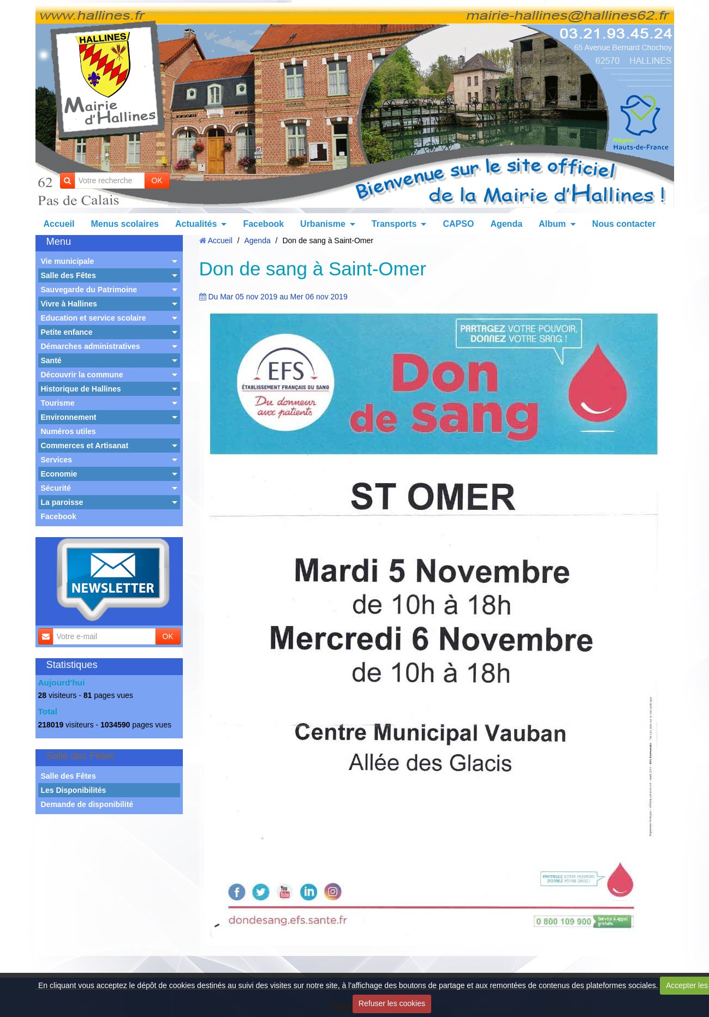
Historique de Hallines (81, 388)
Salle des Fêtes (68, 275)
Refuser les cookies (392, 1003)
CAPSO (458, 223)
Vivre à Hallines (69, 303)
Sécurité (56, 488)
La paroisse (62, 502)
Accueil (59, 223)
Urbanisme (322, 223)
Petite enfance (67, 332)
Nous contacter (624, 223)
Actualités (196, 223)
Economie (59, 474)
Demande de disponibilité (87, 804)
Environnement (69, 417)
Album (552, 223)
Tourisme (58, 403)
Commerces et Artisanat (85, 445)
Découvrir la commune (82, 374)
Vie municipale (67, 261)
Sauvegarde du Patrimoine (89, 289)
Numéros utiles (68, 431)
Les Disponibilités (73, 790)
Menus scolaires (125, 223)
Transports (394, 223)
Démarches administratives (90, 346)
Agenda (506, 223)
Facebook (263, 223)
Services (57, 459)
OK (156, 180)
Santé (51, 360)
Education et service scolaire (93, 318)
